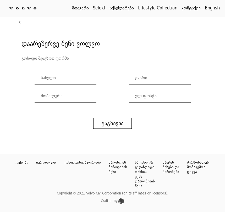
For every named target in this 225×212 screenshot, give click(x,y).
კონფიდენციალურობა (82, 162)
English (212, 8)
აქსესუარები (122, 8)
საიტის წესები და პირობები (171, 167)
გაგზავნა (112, 123)
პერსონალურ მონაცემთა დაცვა (198, 167)
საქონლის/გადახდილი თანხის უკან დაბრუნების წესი (145, 174)
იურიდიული (46, 162)
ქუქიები (21, 162)
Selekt (99, 8)
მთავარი (80, 8)
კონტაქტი (191, 8)
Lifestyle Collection (157, 8)
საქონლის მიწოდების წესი (118, 167)
